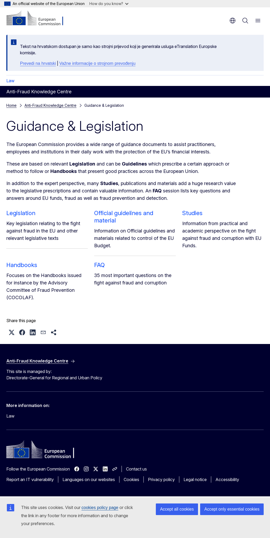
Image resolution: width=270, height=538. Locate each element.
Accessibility (227, 479)
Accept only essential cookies (231, 509)
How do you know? (108, 3)
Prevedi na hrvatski (38, 63)
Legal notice (195, 479)
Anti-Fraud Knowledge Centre (50, 105)
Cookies (131, 479)
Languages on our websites (88, 479)
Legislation (20, 213)
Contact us (136, 469)
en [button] (232, 20)
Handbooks (21, 264)
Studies (192, 213)
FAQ (99, 264)
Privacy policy (161, 479)
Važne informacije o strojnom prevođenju (97, 63)
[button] (11, 332)
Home (11, 105)
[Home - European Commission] (38, 18)
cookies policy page (99, 507)
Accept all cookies (177, 509)
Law (10, 80)
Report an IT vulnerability (30, 479)
